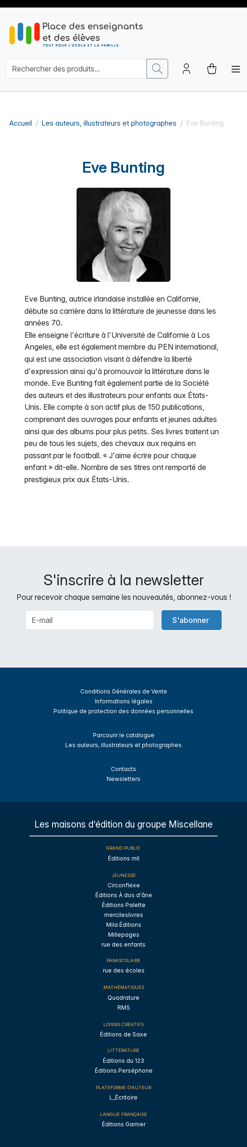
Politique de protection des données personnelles (123, 711)
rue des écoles (124, 970)
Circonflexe (124, 885)
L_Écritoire (123, 1097)
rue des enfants (123, 944)
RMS (123, 1007)
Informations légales (124, 701)
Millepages (123, 934)
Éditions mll (123, 858)
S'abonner (190, 620)
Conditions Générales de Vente (123, 691)
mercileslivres (123, 914)
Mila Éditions (123, 924)
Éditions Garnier (124, 1124)
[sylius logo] (76, 34)
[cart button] (212, 69)
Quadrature (123, 997)
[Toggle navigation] (235, 69)
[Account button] (186, 69)
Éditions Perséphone (124, 1070)
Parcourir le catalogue (123, 735)
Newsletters (123, 778)
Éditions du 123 (123, 1060)
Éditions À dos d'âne (123, 895)
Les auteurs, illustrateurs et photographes (109, 123)
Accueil (20, 123)
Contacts (123, 769)
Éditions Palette (124, 904)
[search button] (157, 69)
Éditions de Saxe (123, 1034)
